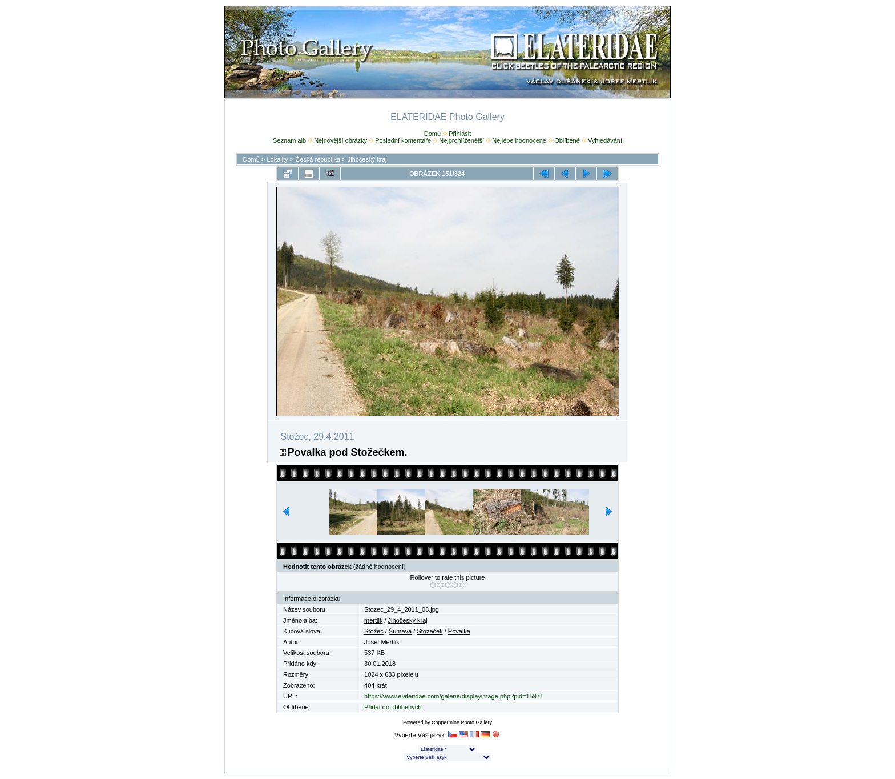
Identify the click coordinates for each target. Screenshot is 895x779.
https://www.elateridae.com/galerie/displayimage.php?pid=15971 (453, 696)
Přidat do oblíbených (392, 707)
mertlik (373, 620)
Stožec (374, 631)
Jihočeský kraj (367, 159)
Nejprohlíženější (461, 140)
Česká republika (317, 159)
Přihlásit (460, 133)
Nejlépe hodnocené (519, 140)
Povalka (459, 631)
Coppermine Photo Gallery (462, 722)
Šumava (400, 631)
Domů (432, 133)
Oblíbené (567, 140)
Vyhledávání (605, 140)
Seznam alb (289, 140)
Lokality (277, 159)
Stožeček (429, 631)
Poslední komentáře (403, 140)
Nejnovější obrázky (340, 140)
